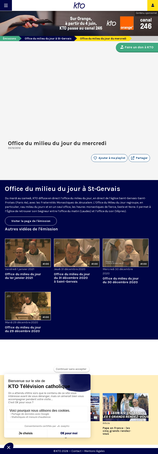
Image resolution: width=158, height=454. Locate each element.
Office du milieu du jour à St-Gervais (48, 38)
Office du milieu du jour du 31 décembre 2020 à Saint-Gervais (72, 277)
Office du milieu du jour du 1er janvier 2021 (23, 276)
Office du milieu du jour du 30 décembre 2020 (121, 280)
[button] (139, 158)
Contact (76, 451)
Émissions (9, 38)
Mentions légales (94, 451)
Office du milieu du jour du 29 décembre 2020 (23, 329)
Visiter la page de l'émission (30, 221)
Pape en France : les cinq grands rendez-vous (117, 431)
